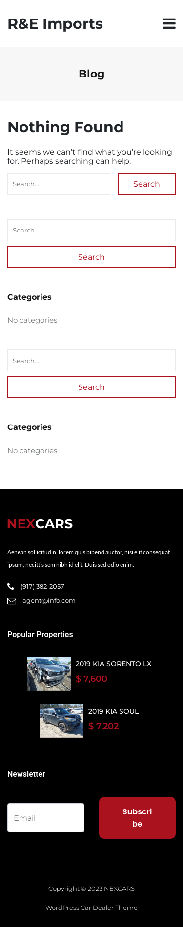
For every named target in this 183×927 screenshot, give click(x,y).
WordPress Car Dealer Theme (91, 907)
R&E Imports (55, 24)
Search (146, 184)
